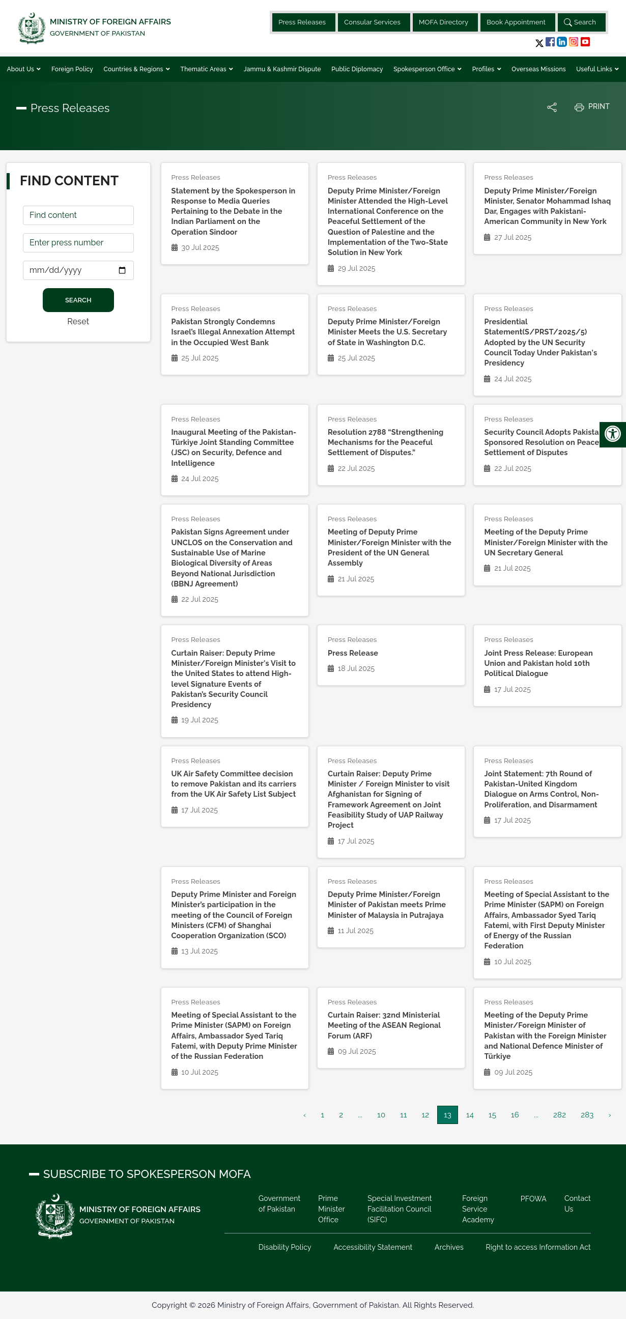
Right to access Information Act (538, 1247)
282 (559, 1114)
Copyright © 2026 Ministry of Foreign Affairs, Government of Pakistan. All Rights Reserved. (313, 1305)
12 (426, 1114)
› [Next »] (610, 1114)
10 (381, 1114)
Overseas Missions (538, 69)
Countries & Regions (134, 69)
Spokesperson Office (425, 69)
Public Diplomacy (357, 69)
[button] (539, 43)
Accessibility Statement (372, 1247)
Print (592, 106)
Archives (449, 1247)
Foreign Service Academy (478, 1209)
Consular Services (372, 22)
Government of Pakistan (279, 1203)
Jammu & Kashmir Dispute (282, 69)
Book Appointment (516, 22)
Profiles (484, 69)
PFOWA (534, 1199)
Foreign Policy (72, 69)
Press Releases (302, 22)
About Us (21, 69)
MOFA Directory (443, 22)
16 (515, 1114)
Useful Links (595, 69)
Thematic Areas (205, 69)
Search (580, 22)
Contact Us (577, 1203)
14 (470, 1114)
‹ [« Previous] (304, 1114)
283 (587, 1114)
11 (403, 1114)
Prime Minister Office (331, 1209)
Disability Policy (285, 1247)
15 (492, 1114)
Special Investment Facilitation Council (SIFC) (399, 1209)
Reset (78, 321)
